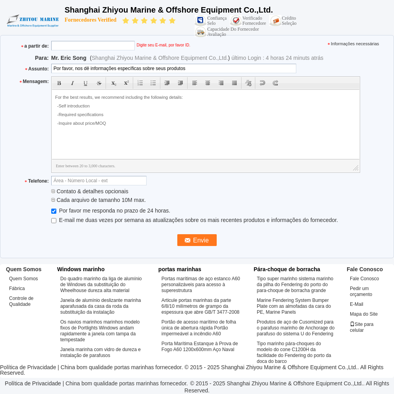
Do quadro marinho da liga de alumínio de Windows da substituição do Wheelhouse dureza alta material (101, 284)
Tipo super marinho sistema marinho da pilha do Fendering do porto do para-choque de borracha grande (295, 284)
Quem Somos (23, 278)
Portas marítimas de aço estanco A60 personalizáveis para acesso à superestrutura (201, 284)
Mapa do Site (364, 314)
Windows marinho (80, 269)
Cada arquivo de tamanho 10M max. (98, 200)
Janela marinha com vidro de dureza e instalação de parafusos (100, 352)
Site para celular (362, 327)
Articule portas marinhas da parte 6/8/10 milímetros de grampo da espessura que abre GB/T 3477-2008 (201, 306)
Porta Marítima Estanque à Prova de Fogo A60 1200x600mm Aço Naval (200, 346)
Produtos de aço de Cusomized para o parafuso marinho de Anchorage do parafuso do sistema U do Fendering (296, 328)
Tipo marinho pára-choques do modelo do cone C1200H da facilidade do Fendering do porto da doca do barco (294, 352)
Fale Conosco (364, 278)
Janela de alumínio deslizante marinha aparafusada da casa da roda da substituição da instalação (100, 306)
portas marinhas (179, 269)
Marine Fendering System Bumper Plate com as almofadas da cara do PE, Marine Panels (294, 306)
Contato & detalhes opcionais (89, 191)
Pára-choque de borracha (287, 269)
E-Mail (356, 304)
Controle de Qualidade (21, 301)
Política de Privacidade (28, 367)
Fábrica (17, 288)
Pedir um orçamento (361, 291)
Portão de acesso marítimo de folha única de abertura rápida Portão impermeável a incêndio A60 (199, 328)
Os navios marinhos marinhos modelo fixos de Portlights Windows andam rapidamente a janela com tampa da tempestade (99, 330)
